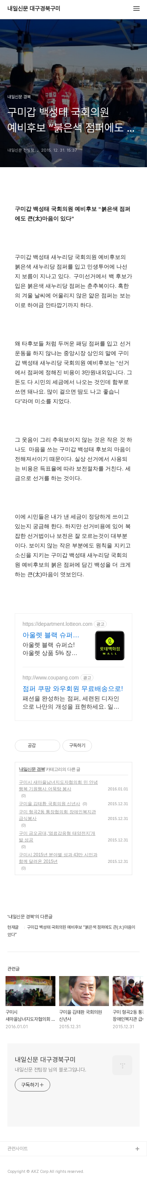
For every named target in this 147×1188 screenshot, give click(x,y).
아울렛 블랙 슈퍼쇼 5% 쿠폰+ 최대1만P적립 (51, 635)
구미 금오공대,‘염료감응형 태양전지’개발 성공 (57, 837)
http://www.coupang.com (51, 678)
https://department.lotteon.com (57, 624)
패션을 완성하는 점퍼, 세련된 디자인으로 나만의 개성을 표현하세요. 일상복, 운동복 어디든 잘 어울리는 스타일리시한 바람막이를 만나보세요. (72, 703)
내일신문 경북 (31, 769)
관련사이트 (17, 1148)
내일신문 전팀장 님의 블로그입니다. (50, 1070)
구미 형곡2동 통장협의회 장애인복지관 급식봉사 (57, 815)
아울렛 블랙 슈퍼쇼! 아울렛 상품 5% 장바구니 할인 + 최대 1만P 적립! (50, 649)
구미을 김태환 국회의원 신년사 (49, 803)
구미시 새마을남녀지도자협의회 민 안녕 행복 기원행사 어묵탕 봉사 (58, 786)
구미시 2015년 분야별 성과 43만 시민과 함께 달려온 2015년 (58, 858)
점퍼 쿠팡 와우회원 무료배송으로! (73, 688)
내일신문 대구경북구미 (34, 9)
